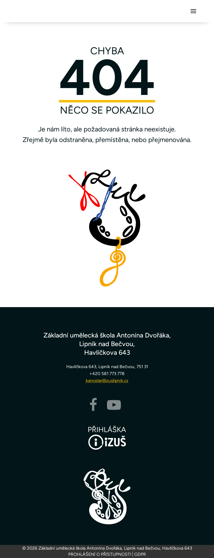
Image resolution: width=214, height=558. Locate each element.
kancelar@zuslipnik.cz (107, 380)
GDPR (140, 554)
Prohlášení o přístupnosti (99, 554)
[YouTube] (114, 408)
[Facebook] (93, 408)
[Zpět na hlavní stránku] (107, 496)
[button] (193, 11)
